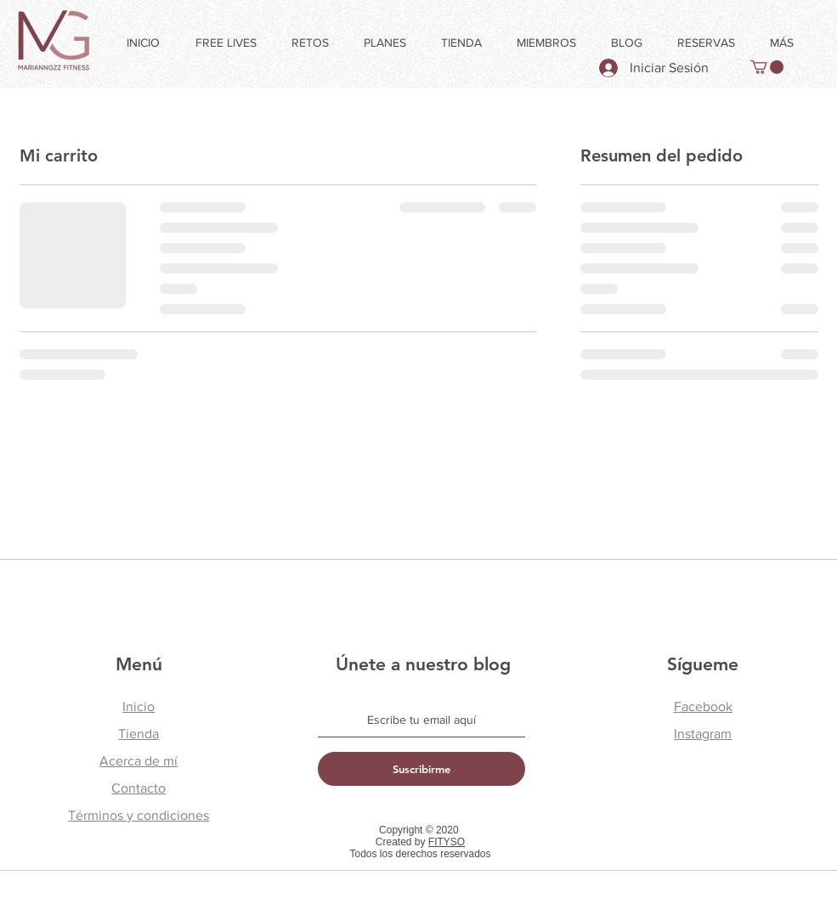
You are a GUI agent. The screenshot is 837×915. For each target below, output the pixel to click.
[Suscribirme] (421, 769)
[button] (766, 67)
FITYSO (446, 842)
